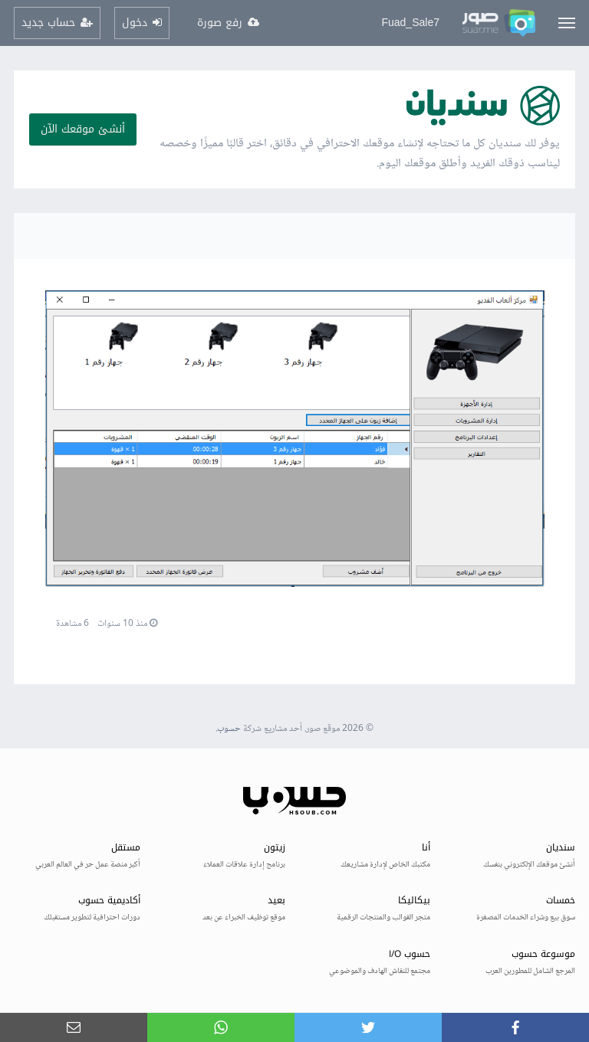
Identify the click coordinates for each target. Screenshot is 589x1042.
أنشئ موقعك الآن (83, 129)
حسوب (229, 729)
